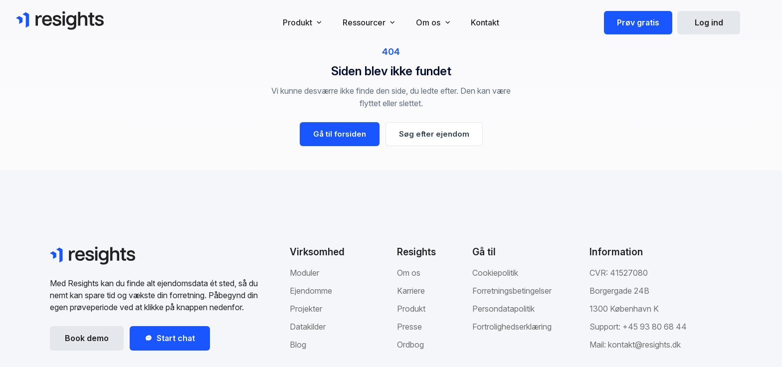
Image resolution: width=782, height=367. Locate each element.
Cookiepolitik (495, 273)
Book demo (87, 338)
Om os (408, 273)
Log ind (709, 22)
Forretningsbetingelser (512, 291)
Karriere (411, 291)
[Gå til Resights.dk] (60, 20)
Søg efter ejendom (434, 134)
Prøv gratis (638, 22)
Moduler (304, 273)
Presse (409, 327)
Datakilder (308, 327)
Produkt (411, 309)
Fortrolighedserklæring (512, 327)
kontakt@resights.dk (644, 345)
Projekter (306, 309)
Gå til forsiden (339, 134)
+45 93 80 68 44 (654, 327)
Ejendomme (311, 291)
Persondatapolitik (503, 309)
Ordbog (410, 345)
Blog (298, 345)
